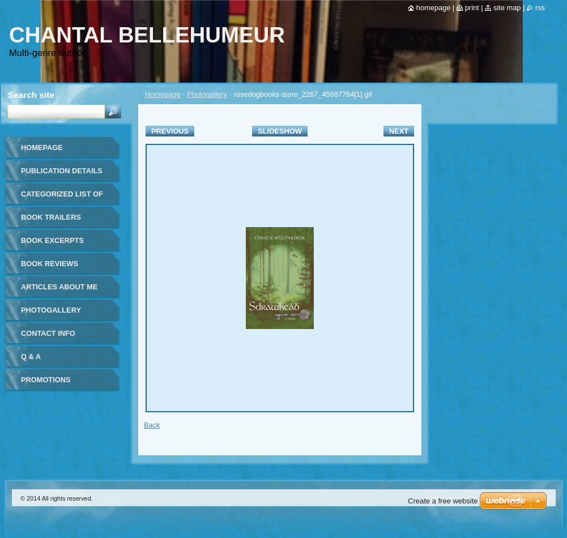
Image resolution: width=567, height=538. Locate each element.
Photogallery (207, 94)
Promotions (45, 379)
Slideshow (280, 131)
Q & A (31, 356)
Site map (507, 7)
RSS (540, 7)
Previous (170, 131)
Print (472, 7)
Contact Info (48, 333)
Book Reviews (49, 263)
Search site (31, 95)
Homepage (163, 94)
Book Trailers (51, 217)
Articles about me (59, 287)
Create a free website (443, 501)
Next (398, 131)
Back (152, 425)
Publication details (62, 170)
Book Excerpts (52, 240)
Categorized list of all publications (62, 198)
